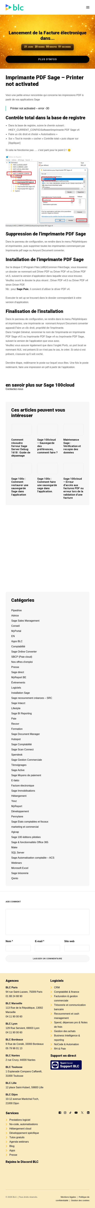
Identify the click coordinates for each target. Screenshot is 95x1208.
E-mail (39, 941)
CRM (57, 987)
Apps (12, 1150)
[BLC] (14, 7)
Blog (11, 1146)
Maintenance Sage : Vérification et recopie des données (72, 446)
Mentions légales (68, 1197)
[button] (88, 7)
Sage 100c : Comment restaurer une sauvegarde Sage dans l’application (19, 486)
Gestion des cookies (80, 1200)
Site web (69, 941)
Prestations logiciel (19, 1120)
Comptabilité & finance (66, 992)
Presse (13, 1155)
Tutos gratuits (16, 1137)
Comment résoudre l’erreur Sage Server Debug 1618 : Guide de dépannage (20, 447)
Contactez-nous (14, 389)
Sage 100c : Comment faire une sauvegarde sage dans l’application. (47, 485)
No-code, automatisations (23, 1124)
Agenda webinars (19, 1141)
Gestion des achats (65, 1031)
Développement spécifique (24, 1133)
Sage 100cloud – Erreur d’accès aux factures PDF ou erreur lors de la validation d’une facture (73, 488)
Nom (9, 941)
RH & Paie (60, 1048)
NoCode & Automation (66, 1044)
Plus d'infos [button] (47, 59)
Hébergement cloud (20, 1128)
